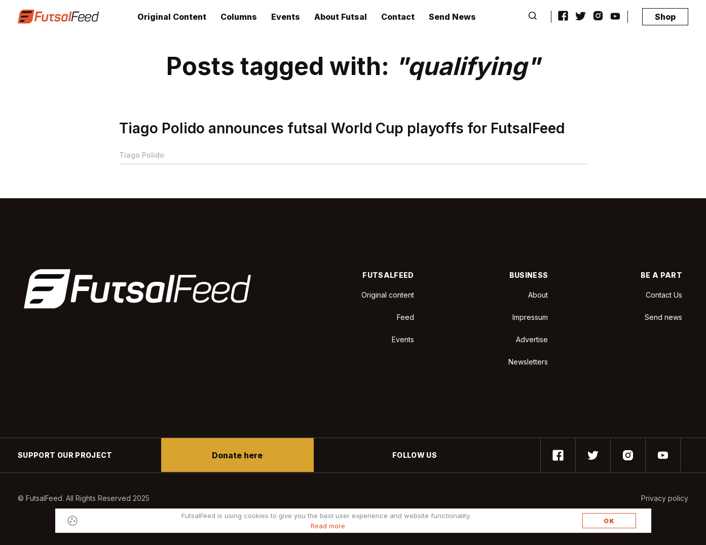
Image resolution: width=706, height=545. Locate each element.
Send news (663, 317)
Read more (328, 526)
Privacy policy (664, 498)
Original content (387, 294)
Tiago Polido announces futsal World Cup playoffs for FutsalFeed (342, 128)
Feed (405, 317)
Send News (452, 17)
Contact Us (664, 295)
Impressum (530, 317)
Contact (398, 17)
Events (285, 17)
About (538, 294)
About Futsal (340, 17)
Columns (238, 17)
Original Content (171, 17)
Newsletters (528, 361)
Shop (665, 17)
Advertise (532, 339)
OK (609, 521)
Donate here (237, 455)
